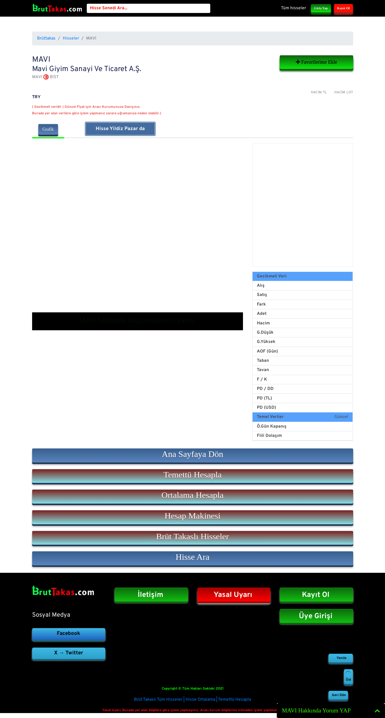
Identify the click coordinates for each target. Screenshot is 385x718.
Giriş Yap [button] (321, 8)
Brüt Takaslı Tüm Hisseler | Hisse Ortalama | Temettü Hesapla (192, 699)
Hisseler (71, 38)
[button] (192, 455)
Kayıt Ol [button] (343, 8)
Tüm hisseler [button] (293, 8)
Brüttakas (46, 38)
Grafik (48, 129)
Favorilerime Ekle (316, 62)
